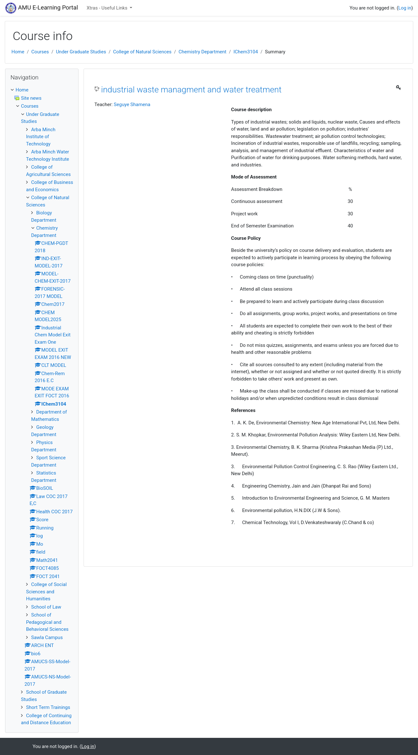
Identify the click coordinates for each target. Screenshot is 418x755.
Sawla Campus (47, 637)
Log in (404, 8)
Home (17, 52)
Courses (40, 52)
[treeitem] (41, 90)
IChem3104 (245, 52)
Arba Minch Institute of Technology (40, 137)
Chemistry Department (203, 52)
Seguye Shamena (132, 104)
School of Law (46, 607)
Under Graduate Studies (81, 52)
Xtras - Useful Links (107, 8)
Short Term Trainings (48, 707)
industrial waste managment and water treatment (191, 89)
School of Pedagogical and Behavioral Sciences (47, 622)
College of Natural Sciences (142, 52)
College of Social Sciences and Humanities (46, 592)
